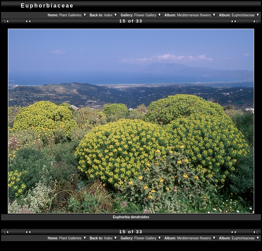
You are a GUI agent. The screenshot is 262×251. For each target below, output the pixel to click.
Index (111, 15)
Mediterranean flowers (196, 15)
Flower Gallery (148, 15)
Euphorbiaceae (246, 15)
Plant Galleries (73, 15)
